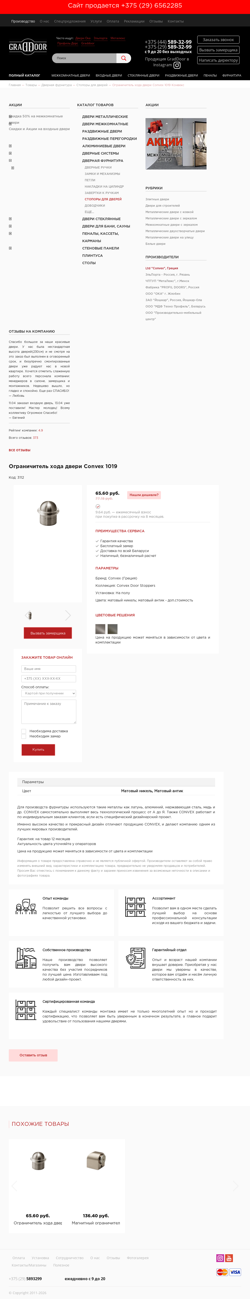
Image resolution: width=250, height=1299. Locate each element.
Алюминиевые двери (103, 146)
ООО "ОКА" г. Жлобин (163, 294)
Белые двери (156, 244)
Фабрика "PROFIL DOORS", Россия (172, 287)
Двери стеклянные (101, 219)
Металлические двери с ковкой (170, 212)
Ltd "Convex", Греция (162, 268)
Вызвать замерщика (48, 633)
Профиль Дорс (67, 43)
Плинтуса (92, 255)
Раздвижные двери (181, 75)
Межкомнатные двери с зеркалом (172, 225)
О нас (44, 21)
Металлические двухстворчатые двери (175, 231)
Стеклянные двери (143, 75)
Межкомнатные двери (71, 75)
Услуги (96, 21)
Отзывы (156, 21)
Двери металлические (105, 116)
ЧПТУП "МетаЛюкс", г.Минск (167, 281)
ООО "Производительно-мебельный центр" (173, 316)
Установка (40, 1257)
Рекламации (134, 21)
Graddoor (87, 43)
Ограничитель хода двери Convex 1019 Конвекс (38, 1223)
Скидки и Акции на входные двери (39, 129)
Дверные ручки (98, 167)
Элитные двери (157, 199)
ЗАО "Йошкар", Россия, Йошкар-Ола (174, 300)
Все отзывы (20, 450)
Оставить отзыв (33, 1055)
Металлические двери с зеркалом (171, 218)
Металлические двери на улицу (170, 237)
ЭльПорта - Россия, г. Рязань (168, 274)
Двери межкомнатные (105, 124)
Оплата (113, 21)
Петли (90, 180)
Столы (89, 263)
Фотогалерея (138, 1257)
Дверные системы (100, 153)
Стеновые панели (100, 248)
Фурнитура (231, 75)
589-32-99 (168, 41)
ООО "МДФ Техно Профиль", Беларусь (176, 306)
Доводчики (95, 205)
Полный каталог (24, 75)
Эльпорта (100, 38)
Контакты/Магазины (29, 1265)
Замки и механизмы (102, 174)
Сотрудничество (69, 1257)
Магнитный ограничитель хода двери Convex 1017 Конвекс (96, 1223)
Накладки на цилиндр (104, 186)
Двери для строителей (163, 205)
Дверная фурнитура (102, 160)
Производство (23, 21)
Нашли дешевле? (144, 495)
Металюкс (118, 38)
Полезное (61, 1265)
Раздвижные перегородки (109, 138)
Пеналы (210, 75)
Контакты (176, 21)
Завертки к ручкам (102, 193)
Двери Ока (83, 38)
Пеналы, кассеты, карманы (100, 237)
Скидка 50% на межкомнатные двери (36, 119)
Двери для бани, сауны (106, 226)
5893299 (25, 1278)
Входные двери (109, 75)
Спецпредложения (70, 21)
